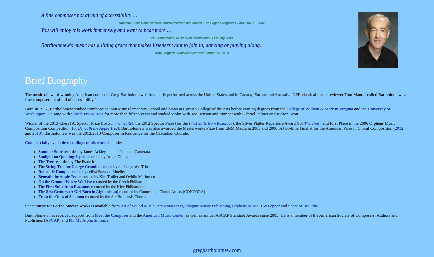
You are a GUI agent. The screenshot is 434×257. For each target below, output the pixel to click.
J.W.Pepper (270, 206)
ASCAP (52, 220)
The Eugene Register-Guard (224, 23)
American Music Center (163, 215)
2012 (399, 128)
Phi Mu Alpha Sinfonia (88, 220)
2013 (36, 133)
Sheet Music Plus (303, 206)
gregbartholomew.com (217, 250)
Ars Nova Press (170, 206)
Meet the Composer (112, 215)
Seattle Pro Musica (87, 114)
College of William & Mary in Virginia (319, 109)
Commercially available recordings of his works (66, 142)
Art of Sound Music (138, 206)
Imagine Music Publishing (207, 206)
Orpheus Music (245, 206)
